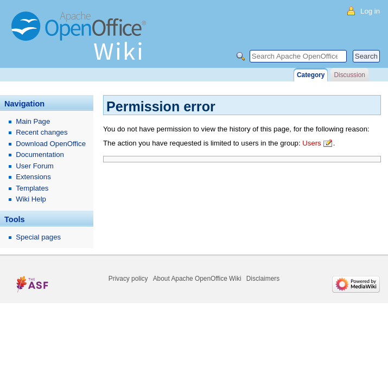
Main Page (33, 121)
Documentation (40, 154)
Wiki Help (31, 199)
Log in (370, 11)
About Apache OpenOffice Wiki (197, 278)
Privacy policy (128, 278)
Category (311, 75)
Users (311, 143)
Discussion (349, 75)
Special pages (38, 237)
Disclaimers (262, 278)
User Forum (35, 166)
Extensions (33, 177)
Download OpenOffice (51, 144)
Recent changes (41, 132)
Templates (32, 188)
